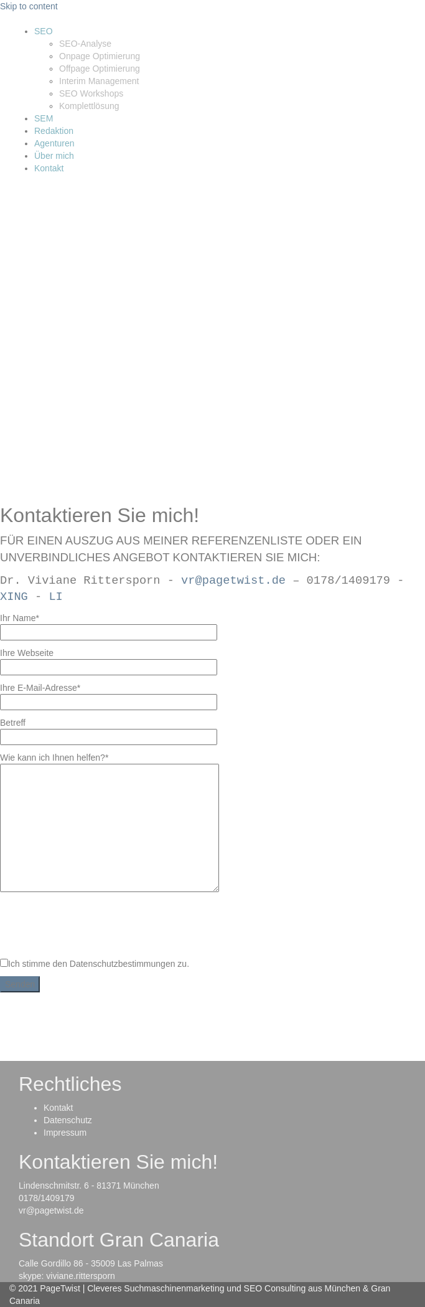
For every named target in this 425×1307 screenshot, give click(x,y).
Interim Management (99, 81)
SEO (43, 31)
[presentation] (94, 925)
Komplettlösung (89, 106)
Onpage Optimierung (99, 56)
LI (55, 597)
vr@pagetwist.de (233, 580)
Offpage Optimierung (99, 69)
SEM (43, 118)
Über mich (54, 156)
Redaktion (53, 131)
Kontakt (48, 168)
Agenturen (54, 143)
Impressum (65, 1133)
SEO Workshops (91, 93)
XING (14, 597)
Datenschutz (68, 1120)
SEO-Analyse (85, 44)
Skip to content (29, 6)
